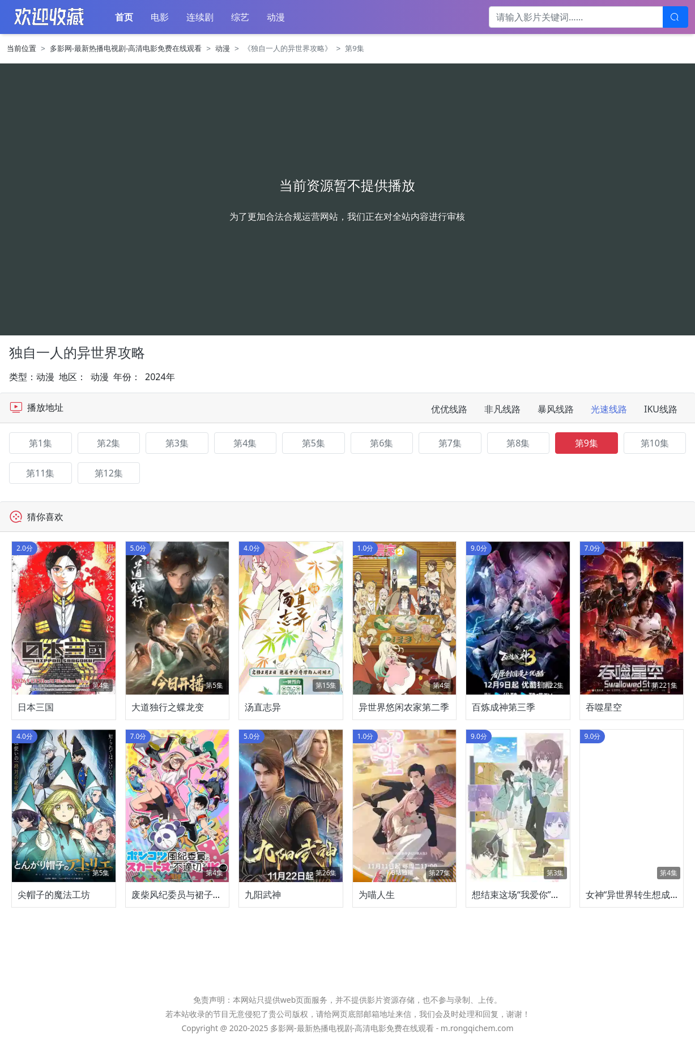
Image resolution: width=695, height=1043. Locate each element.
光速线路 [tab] (609, 409)
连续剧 (200, 17)
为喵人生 (377, 894)
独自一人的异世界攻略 (77, 352)
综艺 (240, 17)
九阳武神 (263, 894)
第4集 (245, 443)
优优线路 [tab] (449, 409)
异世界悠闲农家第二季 (404, 707)
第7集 (450, 443)
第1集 (40, 443)
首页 (124, 17)
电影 (160, 17)
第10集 (655, 443)
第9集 (586, 443)
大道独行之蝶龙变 (167, 707)
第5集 (313, 443)
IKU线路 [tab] (660, 409)
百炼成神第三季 (503, 707)
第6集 (381, 443)
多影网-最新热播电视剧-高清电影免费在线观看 (126, 48)
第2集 (108, 443)
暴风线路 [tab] (556, 409)
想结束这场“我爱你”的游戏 (525, 894)
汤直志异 (263, 707)
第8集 (518, 443)
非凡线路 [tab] (502, 409)
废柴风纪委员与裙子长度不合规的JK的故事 (216, 894)
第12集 (109, 473)
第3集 (177, 443)
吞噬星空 (604, 707)
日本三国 (36, 707)
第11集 (40, 473)
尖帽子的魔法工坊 (54, 894)
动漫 (276, 17)
